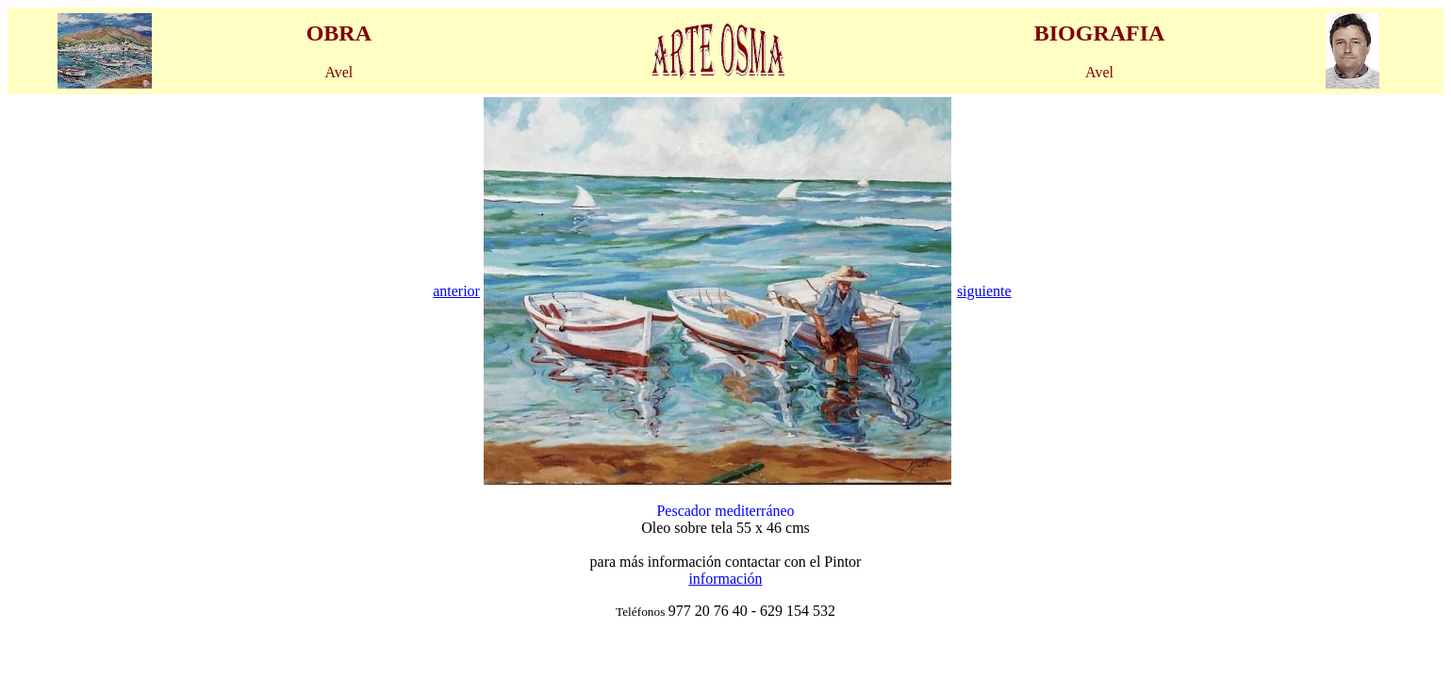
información (725, 579)
